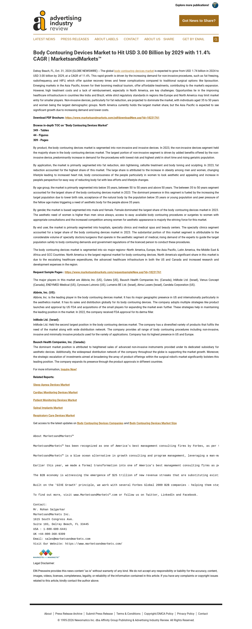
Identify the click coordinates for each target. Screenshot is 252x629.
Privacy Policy (185, 613)
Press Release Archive (68, 613)
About (48, 613)
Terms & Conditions (128, 613)
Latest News (44, 39)
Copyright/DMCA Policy (158, 613)
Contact (131, 39)
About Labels (106, 39)
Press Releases (75, 39)
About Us (152, 39)
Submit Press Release (99, 613)
